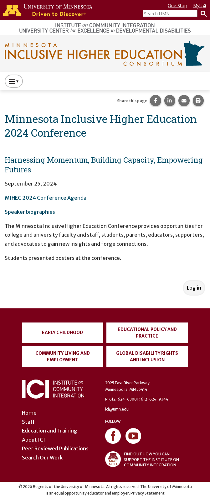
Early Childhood (62, 332)
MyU (200, 5)
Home (29, 413)
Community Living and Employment (62, 356)
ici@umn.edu (117, 409)
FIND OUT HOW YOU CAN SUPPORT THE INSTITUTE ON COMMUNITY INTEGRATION (142, 459)
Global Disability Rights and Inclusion (147, 356)
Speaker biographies (30, 212)
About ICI (33, 440)
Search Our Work (42, 457)
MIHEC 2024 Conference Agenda (45, 198)
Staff (28, 422)
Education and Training (49, 430)
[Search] (202, 13)
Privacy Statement (148, 493)
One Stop (177, 5)
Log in (194, 288)
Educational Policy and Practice (147, 333)
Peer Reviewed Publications (55, 448)
